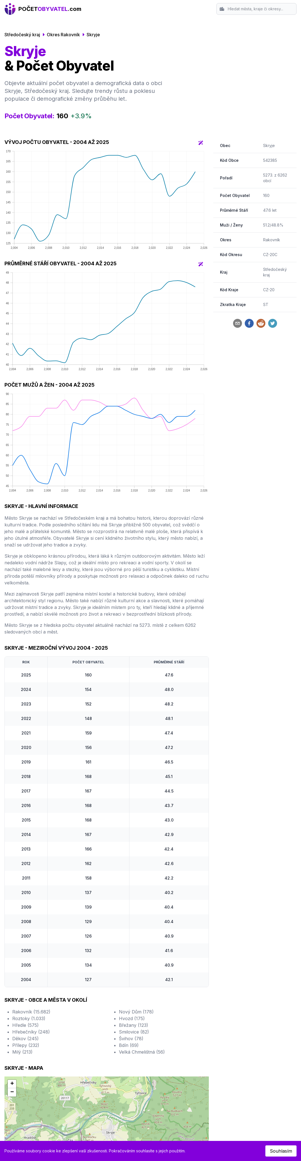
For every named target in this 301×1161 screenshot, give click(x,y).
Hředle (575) (25, 1025)
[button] (12, 1084)
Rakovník (271, 239)
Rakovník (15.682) (31, 1012)
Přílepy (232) (25, 1045)
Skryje (93, 34)
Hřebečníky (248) (31, 1032)
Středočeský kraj (22, 34)
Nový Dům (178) (136, 1012)
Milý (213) (22, 1052)
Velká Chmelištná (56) (142, 1052)
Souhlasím (281, 1151)
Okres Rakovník (63, 34)
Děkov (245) (25, 1038)
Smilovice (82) (134, 1032)
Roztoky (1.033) (28, 1018)
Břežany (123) (133, 1025)
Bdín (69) (129, 1045)
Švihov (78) (131, 1038)
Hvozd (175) (132, 1018)
